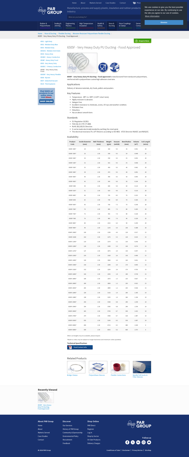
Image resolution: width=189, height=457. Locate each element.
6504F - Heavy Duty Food (49, 60)
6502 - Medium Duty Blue (49, 44)
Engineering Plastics (70, 24)
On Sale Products (93, 440)
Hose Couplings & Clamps (125, 24)
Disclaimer (126, 450)
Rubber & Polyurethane (45, 24)
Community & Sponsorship (72, 432)
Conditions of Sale (113, 450)
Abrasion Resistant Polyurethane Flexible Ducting (91, 33)
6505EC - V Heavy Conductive (50, 66)
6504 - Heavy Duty (46, 54)
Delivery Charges (93, 443)
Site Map (148, 450)
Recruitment (67, 440)
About (83, 3)
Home (74, 3)
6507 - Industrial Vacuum (49, 81)
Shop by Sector (93, 436)
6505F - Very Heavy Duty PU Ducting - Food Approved (44, 407)
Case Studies (110, 3)
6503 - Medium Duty (47, 48)
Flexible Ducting (64, 33)
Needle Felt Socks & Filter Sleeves (140, 376)
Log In (89, 432)
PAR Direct (91, 425)
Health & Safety (100, 24)
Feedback (66, 443)
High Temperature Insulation (86, 24)
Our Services (67, 425)
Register (90, 429)
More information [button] (152, 16)
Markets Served (95, 3)
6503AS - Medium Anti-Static (50, 51)
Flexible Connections (118, 375)
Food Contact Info (80, 347)
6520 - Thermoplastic (47, 84)
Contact (123, 3)
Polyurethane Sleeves (97, 375)
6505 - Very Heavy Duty (48, 63)
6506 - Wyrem (45, 77)
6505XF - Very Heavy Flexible (50, 74)
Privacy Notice (137, 450)
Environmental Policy (70, 436)
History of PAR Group (71, 429)
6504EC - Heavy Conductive (50, 57)
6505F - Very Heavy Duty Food (49, 70)
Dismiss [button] (164, 22)
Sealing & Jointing (57, 24)
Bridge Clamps (72, 375)
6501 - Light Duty (46, 41)
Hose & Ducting (112, 24)
